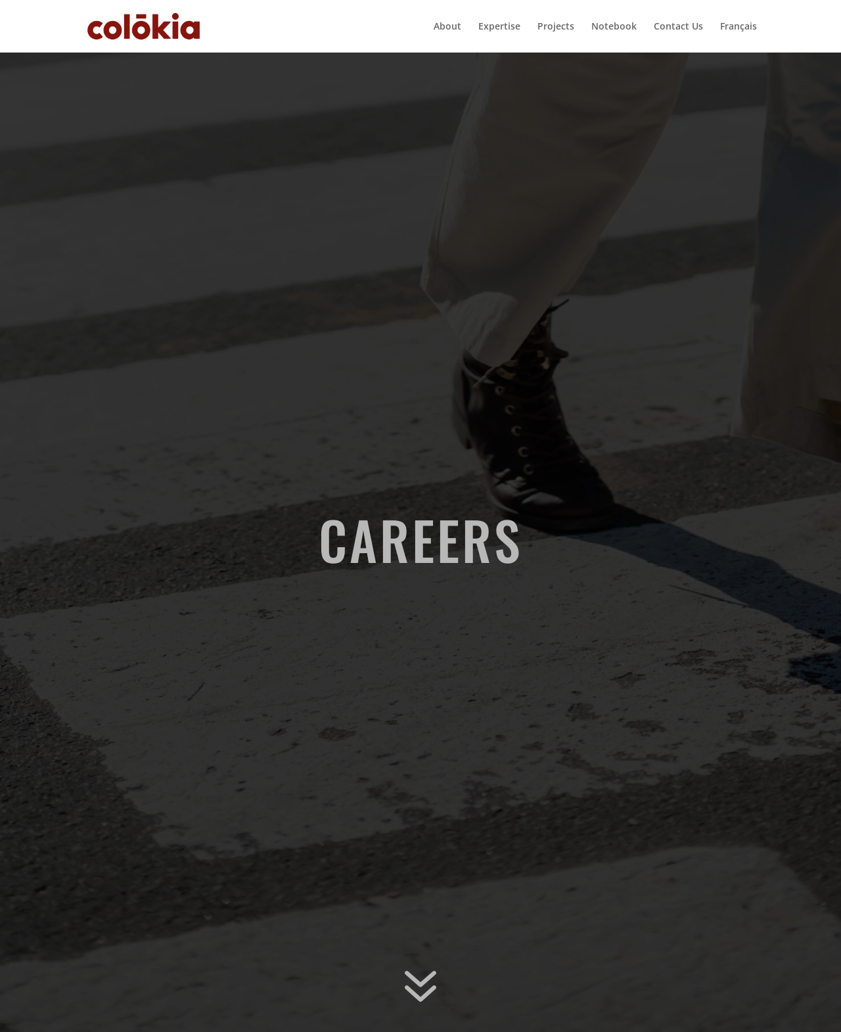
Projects (555, 27)
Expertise (499, 27)
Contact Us (678, 27)
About (447, 27)
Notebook (614, 27)
